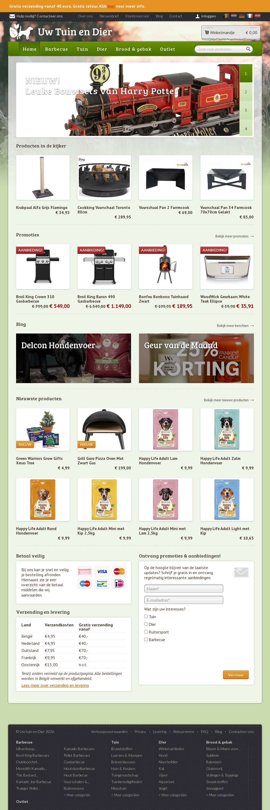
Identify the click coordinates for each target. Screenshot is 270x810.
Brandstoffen (121, 748)
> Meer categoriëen (125, 795)
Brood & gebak (134, 49)
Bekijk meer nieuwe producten (226, 400)
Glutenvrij (214, 768)
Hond (163, 755)
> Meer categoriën (77, 795)
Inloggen (208, 16)
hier (111, 6)
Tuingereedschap (124, 775)
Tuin (82, 49)
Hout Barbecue (76, 775)
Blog (159, 16)
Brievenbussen (123, 762)
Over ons (85, 16)
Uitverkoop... (26, 748)
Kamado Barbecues (79, 748)
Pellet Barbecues (77, 755)
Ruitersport (159, 632)
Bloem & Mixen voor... (223, 748)
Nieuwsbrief (109, 16)
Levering (159, 731)
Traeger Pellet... (28, 788)
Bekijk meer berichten (233, 325)
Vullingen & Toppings (222, 775)
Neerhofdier (168, 762)
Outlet (167, 49)
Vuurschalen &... (77, 781)
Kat (162, 768)
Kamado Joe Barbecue (33, 781)
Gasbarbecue (74, 762)
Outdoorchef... (27, 762)
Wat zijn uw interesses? (165, 609)
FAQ (204, 731)
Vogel (163, 788)
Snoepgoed (214, 788)
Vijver (163, 775)
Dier (102, 49)
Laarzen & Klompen (126, 755)
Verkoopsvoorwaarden (109, 731)
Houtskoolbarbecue (79, 768)
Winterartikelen (171, 748)
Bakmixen (213, 762)
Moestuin (119, 788)
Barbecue (56, 49)
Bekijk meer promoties (232, 236)
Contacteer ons (241, 731)
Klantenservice (137, 16)
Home (30, 49)
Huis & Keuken (123, 768)
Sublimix (212, 755)
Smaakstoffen (217, 781)
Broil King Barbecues (32, 755)
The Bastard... (27, 775)
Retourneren (183, 731)
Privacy (140, 731)
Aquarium (166, 781)
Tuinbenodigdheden (126, 781)
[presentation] (184, 657)
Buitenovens (74, 788)
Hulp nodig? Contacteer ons (36, 16)
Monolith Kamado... (31, 768)
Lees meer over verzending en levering (55, 685)
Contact (175, 16)
